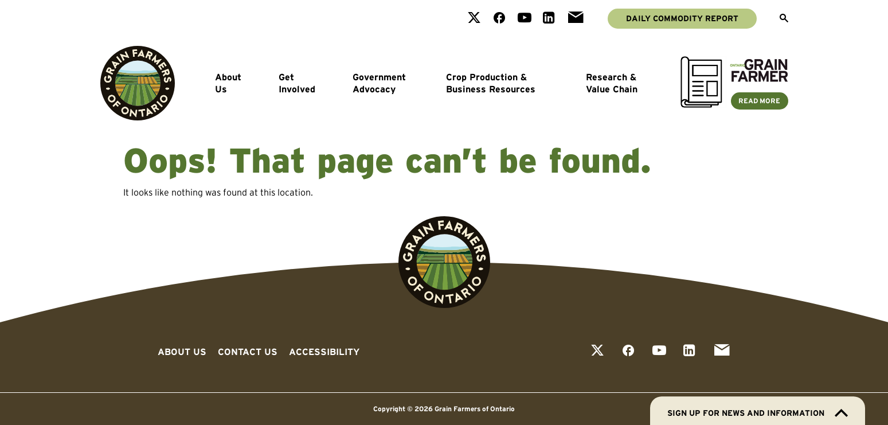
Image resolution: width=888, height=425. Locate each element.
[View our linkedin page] (549, 18)
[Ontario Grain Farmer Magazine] (734, 104)
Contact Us (247, 351)
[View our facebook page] (499, 18)
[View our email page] (575, 18)
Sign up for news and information (757, 413)
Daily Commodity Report (682, 18)
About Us (228, 83)
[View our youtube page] (524, 18)
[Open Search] (784, 19)
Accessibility (324, 351)
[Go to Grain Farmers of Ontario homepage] (137, 83)
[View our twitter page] (474, 18)
